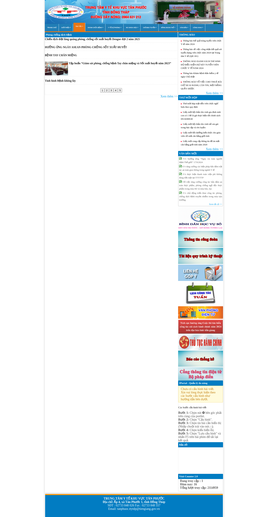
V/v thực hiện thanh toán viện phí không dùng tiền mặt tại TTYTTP (200, 176)
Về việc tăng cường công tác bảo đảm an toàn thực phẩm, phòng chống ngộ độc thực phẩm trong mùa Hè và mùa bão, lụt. (200, 185)
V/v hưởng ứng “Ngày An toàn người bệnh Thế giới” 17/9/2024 (200, 160)
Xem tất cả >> (215, 204)
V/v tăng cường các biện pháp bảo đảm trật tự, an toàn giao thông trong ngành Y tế (200, 168)
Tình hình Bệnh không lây (60, 80)
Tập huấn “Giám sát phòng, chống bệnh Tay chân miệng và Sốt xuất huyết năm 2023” (120, 63)
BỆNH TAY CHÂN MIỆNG (61, 55)
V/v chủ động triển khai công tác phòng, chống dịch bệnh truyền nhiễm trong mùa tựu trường (200, 196)
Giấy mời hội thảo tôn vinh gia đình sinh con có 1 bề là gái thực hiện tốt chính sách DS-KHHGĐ (201, 115)
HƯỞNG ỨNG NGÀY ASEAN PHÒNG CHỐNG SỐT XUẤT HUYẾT (86, 47)
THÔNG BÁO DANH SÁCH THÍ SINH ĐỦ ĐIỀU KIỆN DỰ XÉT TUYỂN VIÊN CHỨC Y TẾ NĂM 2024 (200, 64)
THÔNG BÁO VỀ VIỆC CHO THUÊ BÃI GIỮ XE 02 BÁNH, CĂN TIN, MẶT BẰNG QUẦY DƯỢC (201, 85)
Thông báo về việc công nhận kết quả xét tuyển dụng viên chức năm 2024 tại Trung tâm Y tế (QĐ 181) (201, 52)
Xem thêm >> (169, 96)
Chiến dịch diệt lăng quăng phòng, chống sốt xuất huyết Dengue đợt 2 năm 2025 (92, 39)
